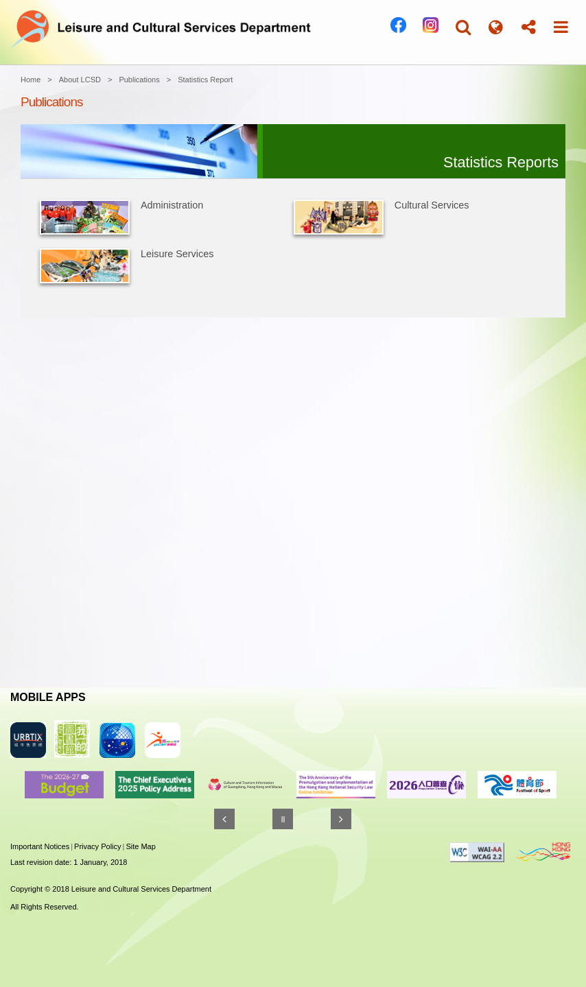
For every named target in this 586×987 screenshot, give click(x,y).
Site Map (140, 846)
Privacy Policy (97, 846)
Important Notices (39, 846)
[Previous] (224, 819)
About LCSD (80, 79)
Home (30, 79)
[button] (463, 27)
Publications (139, 79)
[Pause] (282, 819)
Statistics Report (205, 79)
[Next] (341, 819)
